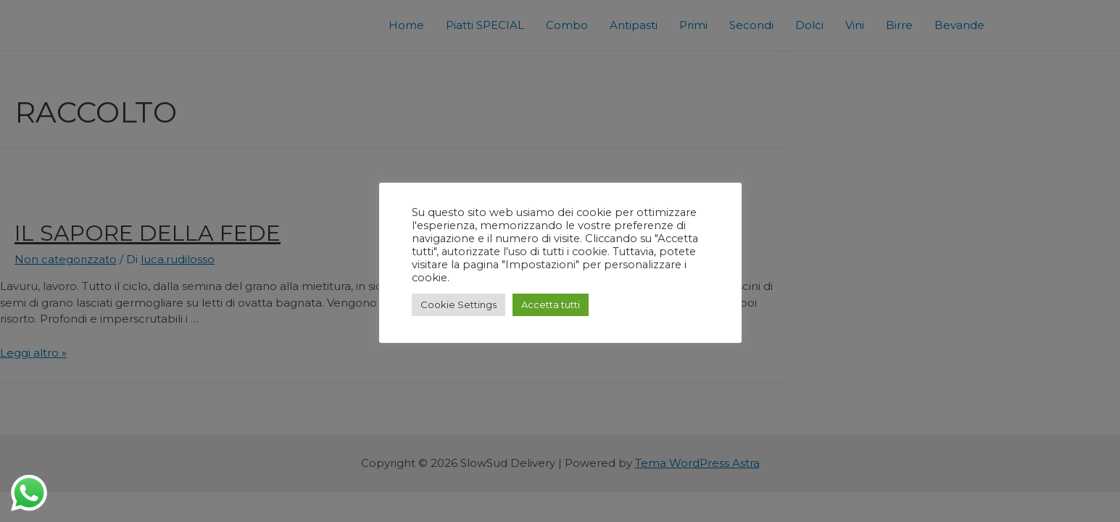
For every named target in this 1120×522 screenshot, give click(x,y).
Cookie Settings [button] (458, 304)
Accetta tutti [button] (550, 304)
